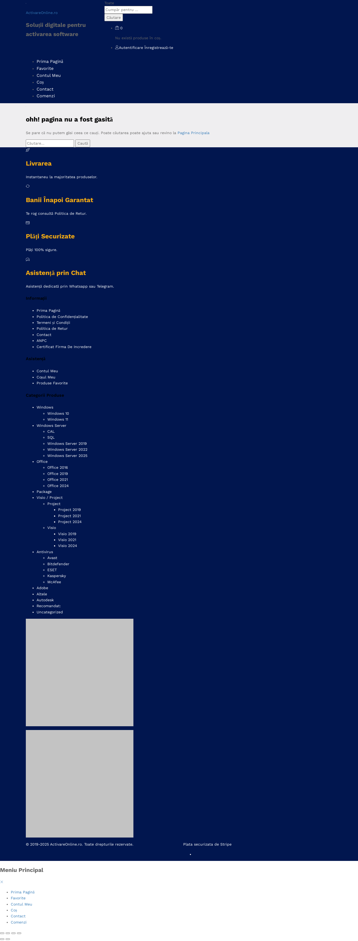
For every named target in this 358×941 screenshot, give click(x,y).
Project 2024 (70, 522)
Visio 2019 (67, 534)
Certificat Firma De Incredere (64, 347)
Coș (40, 82)
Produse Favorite (52, 383)
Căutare (114, 17)
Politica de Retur (52, 328)
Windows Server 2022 (67, 449)
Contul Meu (49, 75)
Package (44, 491)
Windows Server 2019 (67, 443)
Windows (45, 407)
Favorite (45, 68)
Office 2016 (57, 467)
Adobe (42, 588)
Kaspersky (56, 576)
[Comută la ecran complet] (8, 933)
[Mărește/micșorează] (2, 933)
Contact (45, 89)
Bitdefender (58, 564)
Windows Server (51, 425)
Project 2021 (69, 516)
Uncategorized (50, 612)
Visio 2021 (67, 540)
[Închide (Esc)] (19, 933)
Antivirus (45, 552)
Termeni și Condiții (53, 322)
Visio (51, 527)
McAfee (54, 582)
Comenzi (46, 95)
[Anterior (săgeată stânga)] (2, 939)
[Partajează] (13, 933)
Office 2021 (57, 479)
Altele (42, 594)
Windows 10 (58, 413)
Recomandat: (49, 606)
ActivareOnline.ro (42, 12)
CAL (51, 431)
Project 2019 (69, 509)
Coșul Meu (46, 377)
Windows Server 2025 (67, 455)
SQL (51, 437)
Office (42, 461)
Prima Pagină (50, 61)
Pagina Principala (194, 133)
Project (54, 504)
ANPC (42, 340)
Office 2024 (58, 486)
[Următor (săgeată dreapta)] (8, 939)
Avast (52, 558)
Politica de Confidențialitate (62, 316)
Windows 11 (57, 419)
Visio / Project (50, 497)
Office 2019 (57, 473)
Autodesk (45, 600)
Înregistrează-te (158, 47)
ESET (52, 570)
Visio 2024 (67, 545)
